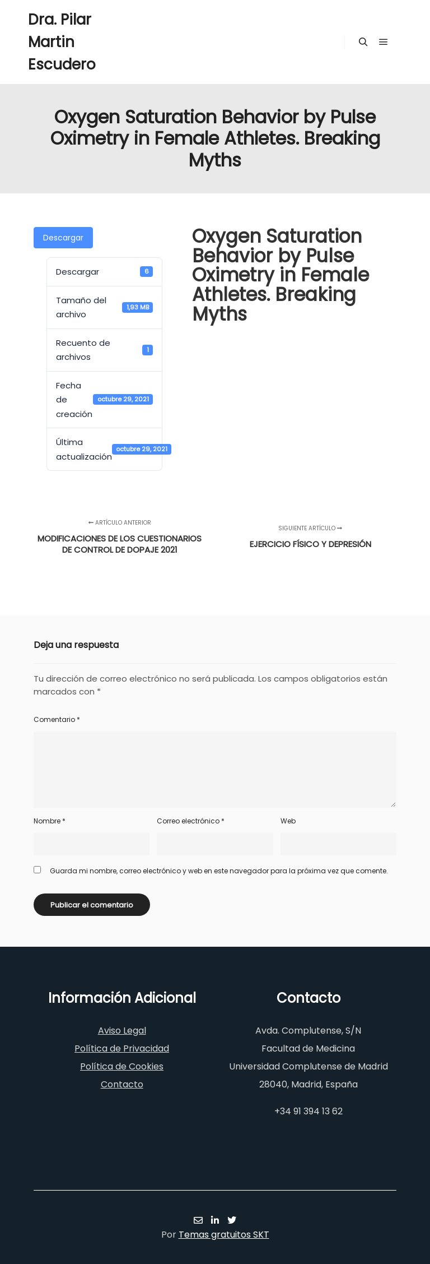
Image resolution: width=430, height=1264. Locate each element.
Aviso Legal (122, 1030)
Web (288, 821)
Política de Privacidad (121, 1048)
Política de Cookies (121, 1066)
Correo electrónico (191, 821)
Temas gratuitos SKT (224, 1234)
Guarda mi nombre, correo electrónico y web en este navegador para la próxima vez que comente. (219, 871)
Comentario (57, 719)
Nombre (50, 821)
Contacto (122, 1084)
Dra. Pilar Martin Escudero (62, 42)
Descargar (63, 237)
